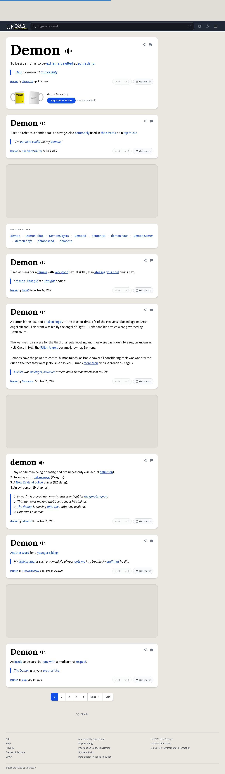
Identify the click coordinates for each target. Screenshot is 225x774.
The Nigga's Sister (32, 151)
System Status (86, 752)
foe (57, 670)
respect (81, 661)
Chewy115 (27, 81)
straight (49, 281)
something (86, 63)
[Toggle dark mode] (207, 26)
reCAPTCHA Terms (161, 743)
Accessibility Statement (91, 739)
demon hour (119, 236)
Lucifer (18, 372)
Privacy (10, 748)
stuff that (113, 561)
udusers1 (27, 521)
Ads (8, 739)
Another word (19, 552)
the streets (108, 133)
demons (56, 141)
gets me (79, 561)
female (42, 272)
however (49, 372)
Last (108, 697)
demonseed (46, 241)
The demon (24, 507)
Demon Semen (143, 236)
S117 (24, 680)
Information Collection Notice (94, 748)
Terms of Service (15, 752)
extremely (54, 63)
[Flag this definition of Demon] (150, 45)
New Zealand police (29, 482)
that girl (32, 281)
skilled (68, 63)
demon (15, 236)
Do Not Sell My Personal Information (170, 748)
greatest (49, 670)
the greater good (95, 496)
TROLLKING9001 (30, 571)
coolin (36, 141)
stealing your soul (106, 272)
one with (49, 661)
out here (25, 141)
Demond (80, 236)
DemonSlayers (59, 236)
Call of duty (49, 72)
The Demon (21, 670)
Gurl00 (25, 290)
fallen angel (42, 477)
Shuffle (82, 714)
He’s (18, 72)
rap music (130, 133)
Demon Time (35, 236)
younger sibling (47, 552)
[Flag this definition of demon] (152, 460)
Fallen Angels (49, 347)
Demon (14, 81)
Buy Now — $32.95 (61, 100)
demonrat (98, 236)
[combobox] (112, 26)
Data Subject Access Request (94, 757)
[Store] (199, 26)
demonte (66, 241)
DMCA (9, 757)
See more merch (86, 100)
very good (61, 272)
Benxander (28, 381)
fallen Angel (54, 321)
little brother (27, 561)
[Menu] (215, 26)
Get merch (143, 82)
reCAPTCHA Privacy (162, 739)
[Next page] (95, 697)
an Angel (36, 372)
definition (106, 472)
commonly (82, 133)
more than (91, 363)
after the (53, 507)
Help (8, 743)
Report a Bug (85, 743)
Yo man (20, 281)
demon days (23, 241)
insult (18, 661)
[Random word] (189, 26)
